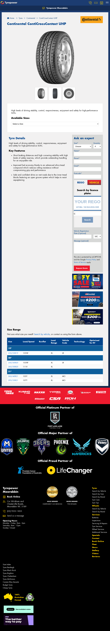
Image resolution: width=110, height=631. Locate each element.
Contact (95, 538)
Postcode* (78, 173)
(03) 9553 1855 (14, 511)
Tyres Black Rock (9, 570)
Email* (76, 166)
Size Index (7, 564)
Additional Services (99, 532)
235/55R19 (13, 353)
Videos (95, 553)
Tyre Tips (95, 503)
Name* (77, 151)
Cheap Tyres (7, 588)
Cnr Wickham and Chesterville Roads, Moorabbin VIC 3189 (16, 504)
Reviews (96, 556)
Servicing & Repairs (99, 523)
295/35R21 (13, 380)
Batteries (95, 517)
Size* (76, 143)
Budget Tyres (8, 585)
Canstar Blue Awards (11, 582)
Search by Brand (98, 497)
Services (96, 514)
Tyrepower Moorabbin (55, 8)
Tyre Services (97, 526)
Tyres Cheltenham (9, 576)
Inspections (96, 520)
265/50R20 (13, 367)
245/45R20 (13, 362)
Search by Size (98, 494)
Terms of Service (80, 262)
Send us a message (15, 516)
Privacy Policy (91, 259)
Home (10, 18)
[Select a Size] (55, 124)
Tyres (94, 488)
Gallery (95, 550)
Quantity (96, 143)
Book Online (98, 541)
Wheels (95, 506)
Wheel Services (98, 529)
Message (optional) (81, 241)
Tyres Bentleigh (8, 567)
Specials (96, 535)
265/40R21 (13, 376)
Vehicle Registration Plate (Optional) (81, 232)
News (94, 547)
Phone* (76, 158)
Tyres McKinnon (9, 579)
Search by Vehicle (99, 491)
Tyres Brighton (8, 573)
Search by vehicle (42, 334)
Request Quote (82, 268)
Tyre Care (96, 500)
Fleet (94, 544)
